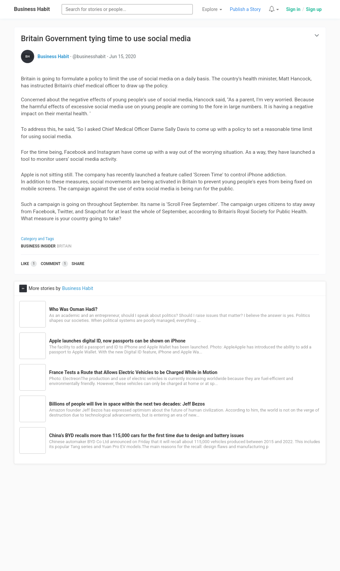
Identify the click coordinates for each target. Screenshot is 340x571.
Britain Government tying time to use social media (106, 38)
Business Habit (32, 9)
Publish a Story (245, 9)
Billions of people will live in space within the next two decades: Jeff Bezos (127, 404)
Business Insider (38, 246)
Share (78, 263)
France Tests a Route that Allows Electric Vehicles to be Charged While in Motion (133, 372)
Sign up (314, 9)
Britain (64, 246)
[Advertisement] (170, 521)
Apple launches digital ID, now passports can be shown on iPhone (117, 340)
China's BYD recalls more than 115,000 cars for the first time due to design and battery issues (146, 435)
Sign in (293, 9)
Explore (212, 9)
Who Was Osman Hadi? (73, 309)
